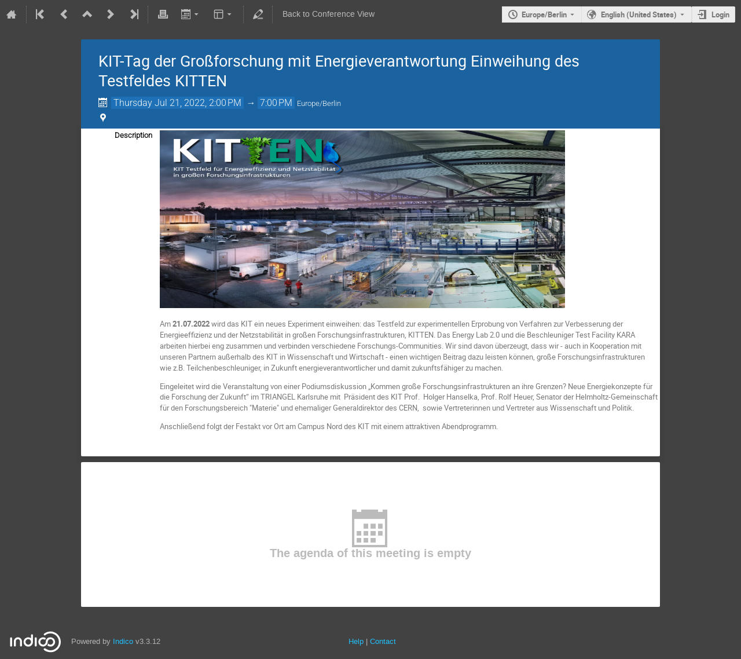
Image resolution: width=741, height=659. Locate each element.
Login (720, 14)
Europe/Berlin (544, 14)
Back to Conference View (329, 14)
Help (356, 641)
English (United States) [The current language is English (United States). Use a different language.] (639, 14)
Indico (123, 641)
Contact (383, 641)
